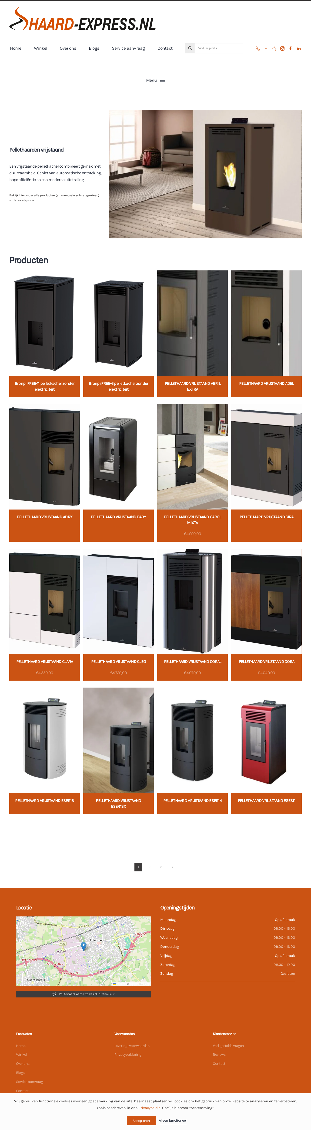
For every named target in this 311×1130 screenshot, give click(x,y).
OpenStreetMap (140, 984)
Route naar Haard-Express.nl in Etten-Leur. (83, 994)
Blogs (94, 48)
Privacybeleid (149, 1108)
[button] (155, 80)
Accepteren (141, 1120)
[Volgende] (172, 867)
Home (15, 48)
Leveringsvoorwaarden (132, 1045)
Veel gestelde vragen (228, 1045)
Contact (164, 48)
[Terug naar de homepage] (82, 18)
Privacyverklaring (127, 1054)
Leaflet (119, 984)
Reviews (219, 1054)
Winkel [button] (40, 48)
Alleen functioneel (172, 1120)
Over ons (68, 48)
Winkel (21, 1054)
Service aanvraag (128, 48)
